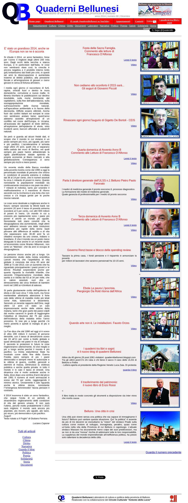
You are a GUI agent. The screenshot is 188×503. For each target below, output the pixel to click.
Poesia (123, 25)
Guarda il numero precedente (163, 452)
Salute (132, 25)
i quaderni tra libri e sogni (169, 21)
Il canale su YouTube (89, 21)
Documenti (80, 25)
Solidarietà (142, 25)
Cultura (52, 25)
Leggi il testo (130, 60)
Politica (114, 25)
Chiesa (61, 25)
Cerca (149, 21)
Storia (153, 25)
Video (134, 64)
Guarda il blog (26, 449)
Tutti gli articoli (26, 431)
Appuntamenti (123, 21)
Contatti (139, 21)
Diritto (70, 25)
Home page (34, 21)
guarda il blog (130, 370)
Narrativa (104, 25)
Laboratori (93, 25)
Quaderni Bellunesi (54, 21)
